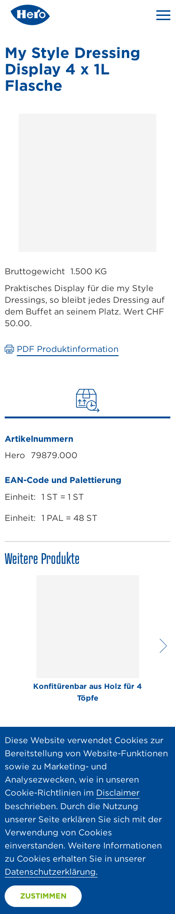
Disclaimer (118, 792)
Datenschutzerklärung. (51, 872)
